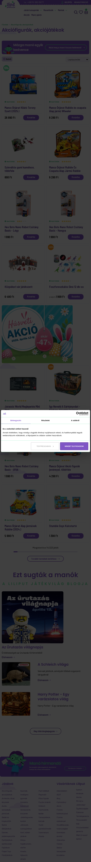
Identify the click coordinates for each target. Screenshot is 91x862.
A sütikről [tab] (75, 420)
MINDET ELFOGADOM (74, 446)
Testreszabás (45, 446)
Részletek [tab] (45, 420)
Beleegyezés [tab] (15, 420)
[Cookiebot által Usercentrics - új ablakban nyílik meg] (78, 413)
